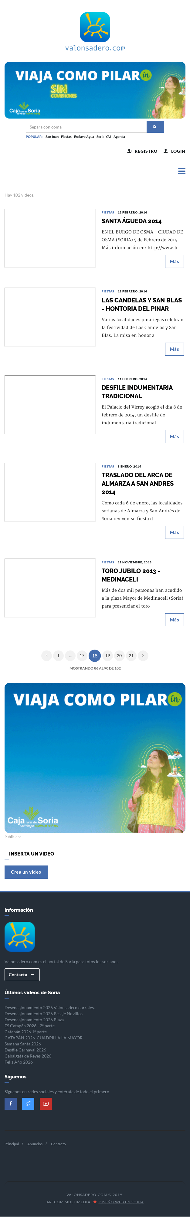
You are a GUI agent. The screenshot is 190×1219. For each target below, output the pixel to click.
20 (119, 657)
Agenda (119, 137)
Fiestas (66, 137)
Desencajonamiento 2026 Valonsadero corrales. (50, 1009)
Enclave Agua (84, 137)
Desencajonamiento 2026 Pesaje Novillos (44, 1016)
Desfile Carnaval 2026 (25, 1052)
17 (82, 657)
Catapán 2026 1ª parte (26, 1034)
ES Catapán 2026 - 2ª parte (30, 1028)
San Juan (52, 137)
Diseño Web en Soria (121, 1204)
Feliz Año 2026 (19, 1064)
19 (107, 657)
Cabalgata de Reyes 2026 (28, 1058)
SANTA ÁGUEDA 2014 (132, 223)
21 (131, 657)
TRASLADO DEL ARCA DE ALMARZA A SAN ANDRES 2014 (138, 486)
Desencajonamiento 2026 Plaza (34, 1022)
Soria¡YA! (104, 137)
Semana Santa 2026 (23, 1046)
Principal (12, 1146)
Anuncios (34, 1146)
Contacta (21, 976)
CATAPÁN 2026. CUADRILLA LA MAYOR (44, 1040)
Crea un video (26, 874)
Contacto (58, 1146)
